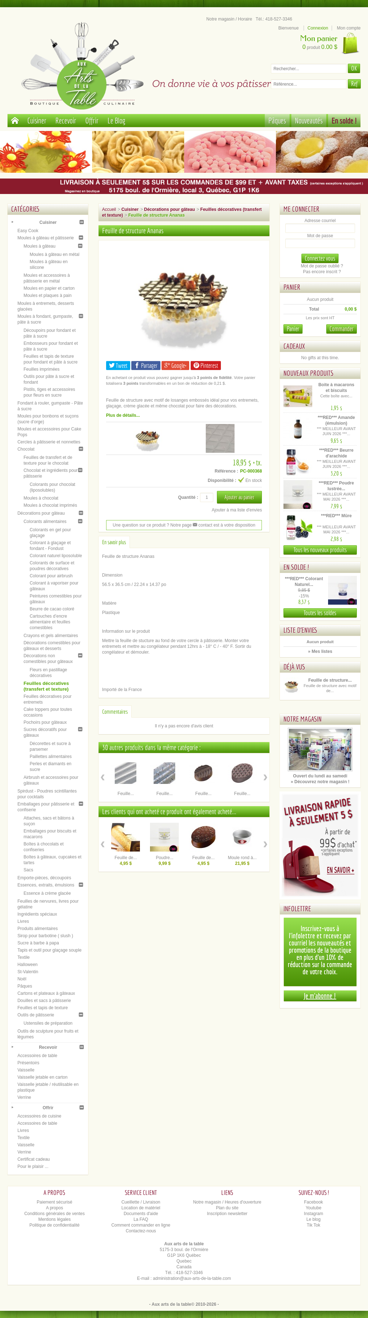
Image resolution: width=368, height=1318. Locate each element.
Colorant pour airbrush (50, 575)
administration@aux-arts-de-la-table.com (192, 1278)
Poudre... (164, 857)
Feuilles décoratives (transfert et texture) (46, 686)
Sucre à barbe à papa (38, 942)
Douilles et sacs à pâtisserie (44, 1000)
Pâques (277, 120)
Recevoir (65, 120)
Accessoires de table (37, 1055)
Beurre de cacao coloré (51, 608)
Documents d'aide (141, 1213)
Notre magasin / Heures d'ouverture (227, 1202)
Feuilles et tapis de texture (42, 1007)
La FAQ (140, 1219)
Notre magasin (302, 719)
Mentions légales (54, 1219)
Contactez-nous (141, 1230)
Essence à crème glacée (47, 893)
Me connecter (301, 209)
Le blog (313, 1219)
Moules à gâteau (39, 246)
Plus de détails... (123, 415)
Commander (342, 329)
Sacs (28, 869)
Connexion (318, 28)
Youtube (314, 1207)
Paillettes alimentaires (50, 756)
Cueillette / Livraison (140, 1202)
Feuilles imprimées (41, 369)
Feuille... (126, 793)
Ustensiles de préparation (47, 1023)
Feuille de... (125, 857)
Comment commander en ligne (140, 1225)
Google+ (175, 365)
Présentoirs (28, 1062)
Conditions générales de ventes (54, 1213)
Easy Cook (27, 230)
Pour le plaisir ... (32, 1166)
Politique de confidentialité (54, 1225)
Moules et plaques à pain (47, 295)
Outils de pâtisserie (35, 1014)
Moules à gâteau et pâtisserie (45, 237)
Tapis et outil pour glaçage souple (49, 950)
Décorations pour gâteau (40, 513)
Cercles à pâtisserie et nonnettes (48, 441)
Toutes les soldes (320, 613)
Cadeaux (294, 346)
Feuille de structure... (330, 680)
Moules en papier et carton (48, 288)
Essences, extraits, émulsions (45, 885)
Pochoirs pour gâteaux (45, 722)
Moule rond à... (242, 857)
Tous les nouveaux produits (320, 550)
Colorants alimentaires (44, 521)
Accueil (109, 209)
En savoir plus (114, 542)
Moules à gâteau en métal (54, 254)
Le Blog (117, 120)
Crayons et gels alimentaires (50, 635)
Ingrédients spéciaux (37, 914)
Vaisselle (25, 1070)
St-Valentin (27, 971)
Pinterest (206, 365)
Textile (23, 957)
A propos (54, 1207)
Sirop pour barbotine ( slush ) (45, 935)
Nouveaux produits (308, 373)
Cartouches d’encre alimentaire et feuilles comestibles (49, 622)
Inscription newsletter (227, 1213)
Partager (146, 365)
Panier (291, 287)
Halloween (27, 964)
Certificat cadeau (33, 1159)
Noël (21, 978)
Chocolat (25, 449)
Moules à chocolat (40, 498)
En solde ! (344, 120)
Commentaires (115, 711)
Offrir (92, 120)
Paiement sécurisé (54, 1202)
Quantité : (188, 497)
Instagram (313, 1213)
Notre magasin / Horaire (229, 19)
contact (202, 525)
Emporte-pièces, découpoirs (44, 877)
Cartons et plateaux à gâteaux (46, 993)
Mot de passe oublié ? (322, 265)
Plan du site (227, 1207)
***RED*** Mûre (336, 515)
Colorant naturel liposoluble (55, 555)
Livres (23, 921)
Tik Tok (313, 1225)
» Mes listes (320, 651)
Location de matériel (140, 1207)
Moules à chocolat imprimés (50, 505)
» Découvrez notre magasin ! (320, 781)
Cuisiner (36, 120)
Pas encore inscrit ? (322, 271)
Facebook (313, 1202)
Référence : (226, 471)
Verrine (24, 1097)
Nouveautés (309, 120)
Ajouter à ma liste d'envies (237, 510)
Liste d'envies (300, 630)
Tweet (118, 365)
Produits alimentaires (37, 928)
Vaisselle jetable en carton (42, 1077)
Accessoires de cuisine (39, 1116)
